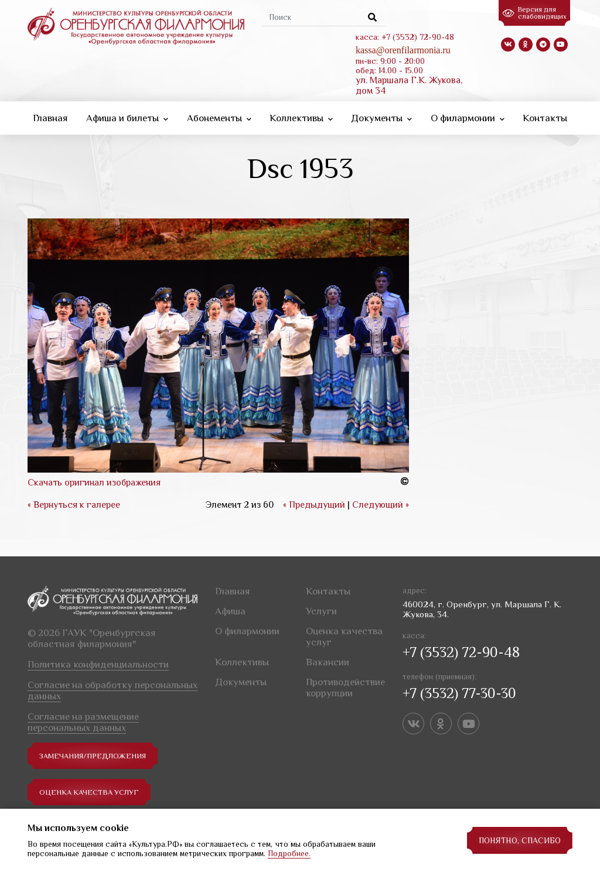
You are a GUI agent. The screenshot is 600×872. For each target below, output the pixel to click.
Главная (50, 116)
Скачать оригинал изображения (94, 481)
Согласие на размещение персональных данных (83, 720)
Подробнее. (289, 853)
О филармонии (467, 116)
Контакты (545, 116)
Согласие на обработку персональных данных (112, 689)
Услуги (321, 609)
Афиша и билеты (127, 116)
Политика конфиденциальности (98, 662)
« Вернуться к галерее (74, 503)
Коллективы (301, 116)
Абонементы (219, 116)
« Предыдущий (314, 503)
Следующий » (380, 503)
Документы (381, 116)
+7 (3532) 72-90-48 (461, 650)
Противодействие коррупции (345, 686)
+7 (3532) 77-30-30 (459, 691)
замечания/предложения (97, 754)
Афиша (230, 609)
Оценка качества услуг (92, 790)
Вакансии (327, 660)
